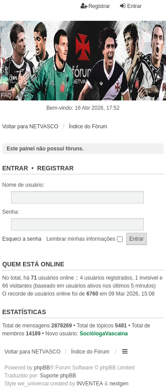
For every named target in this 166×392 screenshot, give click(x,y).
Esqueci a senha (22, 239)
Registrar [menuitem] (95, 6)
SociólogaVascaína (104, 334)
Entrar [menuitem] (130, 6)
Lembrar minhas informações (84, 239)
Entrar (15, 168)
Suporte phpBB (58, 376)
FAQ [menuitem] (6, 95)
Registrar (55, 168)
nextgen (118, 383)
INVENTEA (90, 383)
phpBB (42, 368)
